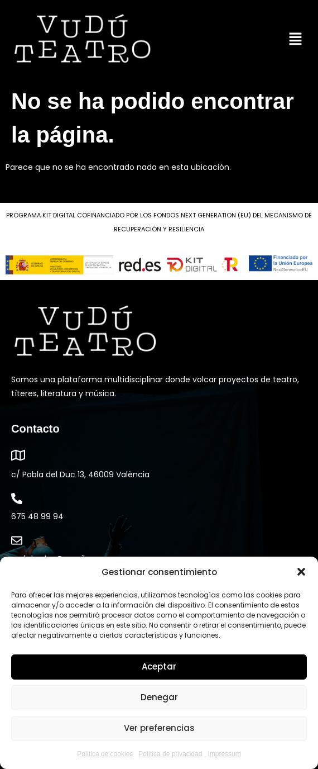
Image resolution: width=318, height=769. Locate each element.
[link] (82, 40)
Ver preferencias (159, 728)
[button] (301, 571)
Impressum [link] (224, 754)
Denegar (159, 697)
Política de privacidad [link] (170, 754)
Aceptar (159, 666)
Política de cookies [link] (105, 754)
